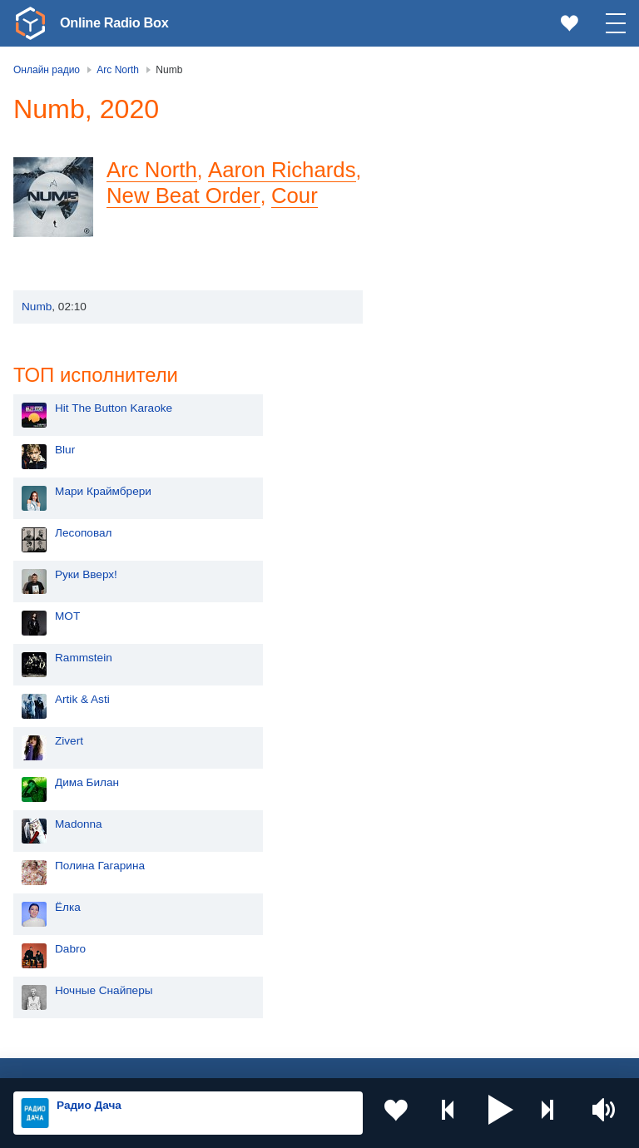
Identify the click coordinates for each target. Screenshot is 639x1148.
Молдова (66, 874)
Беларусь (67, 985)
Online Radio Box (120, 22)
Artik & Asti (445, 430)
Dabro (433, 680)
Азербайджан (77, 1013)
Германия (275, 1013)
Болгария (275, 929)
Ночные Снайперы (467, 721)
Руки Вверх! (449, 305)
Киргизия (66, 901)
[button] (501, 1113)
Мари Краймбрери (466, 222)
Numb (37, 306)
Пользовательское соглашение (220, 1059)
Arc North (151, 169)
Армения (65, 929)
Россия (61, 846)
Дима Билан (450, 513)
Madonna (441, 555)
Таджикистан (284, 901)
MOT (430, 347)
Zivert (432, 472)
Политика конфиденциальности (381, 1059)
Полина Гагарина (463, 597)
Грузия (267, 985)
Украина (272, 846)
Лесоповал (446, 264)
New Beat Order (182, 195)
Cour (294, 195)
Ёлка (430, 638)
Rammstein (446, 389)
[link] (30, 23)
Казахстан (277, 874)
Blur (428, 181)
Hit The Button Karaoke (476, 139)
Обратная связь (507, 1059)
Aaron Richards (281, 169)
